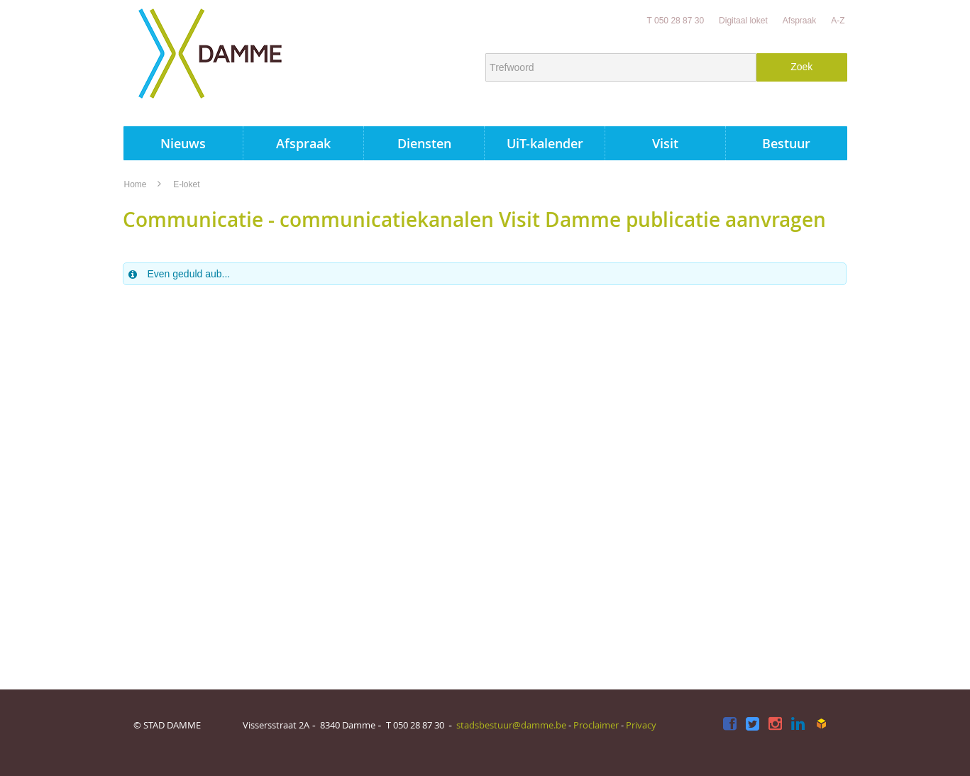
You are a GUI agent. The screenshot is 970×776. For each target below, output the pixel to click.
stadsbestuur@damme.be (511, 725)
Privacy (641, 725)
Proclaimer (596, 725)
